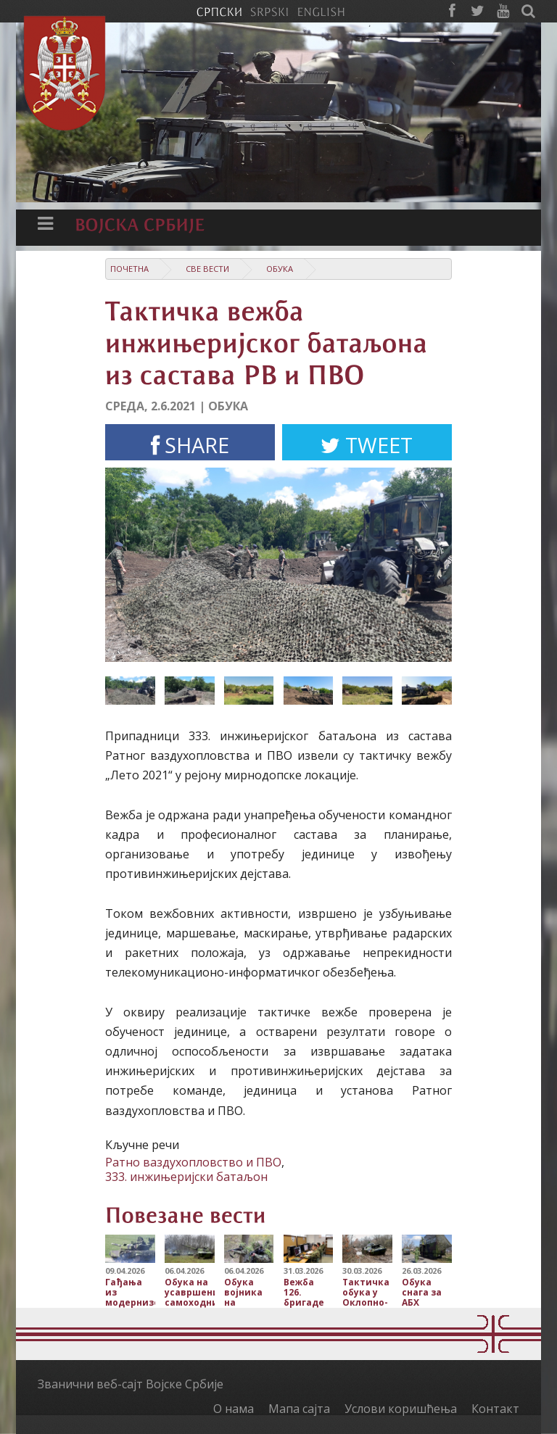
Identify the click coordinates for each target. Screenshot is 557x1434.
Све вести (207, 268)
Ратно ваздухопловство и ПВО (193, 1162)
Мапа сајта (299, 1409)
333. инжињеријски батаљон (186, 1177)
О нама (233, 1409)
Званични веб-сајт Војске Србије (130, 1384)
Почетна (129, 268)
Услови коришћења (400, 1409)
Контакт (495, 1409)
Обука (279, 268)
